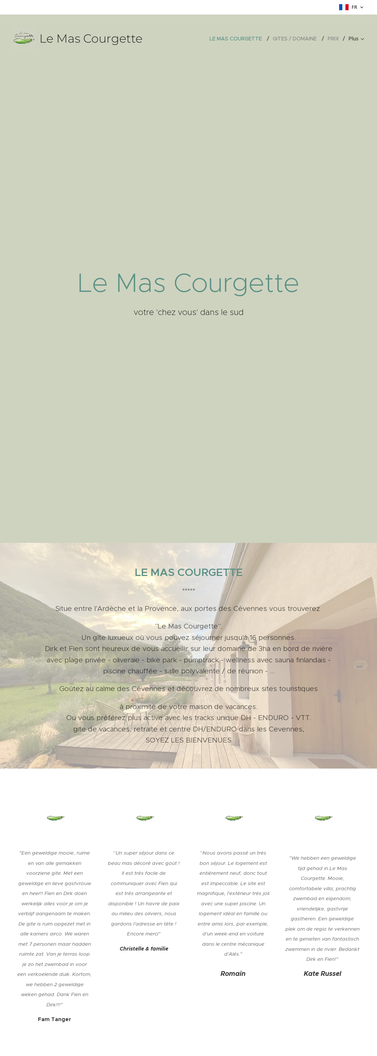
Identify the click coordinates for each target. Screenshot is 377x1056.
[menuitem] (238, 38)
